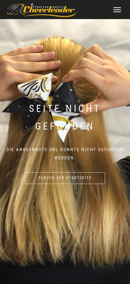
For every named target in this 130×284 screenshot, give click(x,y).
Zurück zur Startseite (65, 178)
